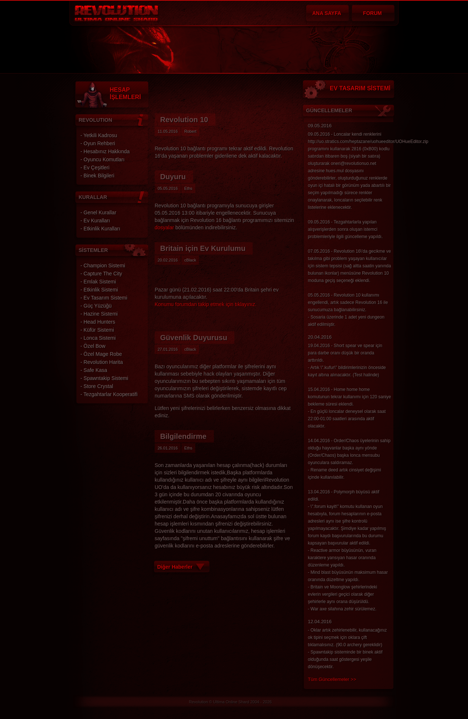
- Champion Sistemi (102, 265)
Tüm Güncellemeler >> (332, 679)
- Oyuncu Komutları (102, 159)
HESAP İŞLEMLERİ (125, 93)
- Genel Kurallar (98, 212)
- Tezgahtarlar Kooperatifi (108, 394)
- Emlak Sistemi (98, 282)
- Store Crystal (96, 386)
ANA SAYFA (326, 13)
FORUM (372, 13)
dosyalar (164, 227)
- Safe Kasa (93, 370)
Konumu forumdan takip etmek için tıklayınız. (206, 304)
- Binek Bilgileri (97, 175)
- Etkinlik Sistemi (99, 290)
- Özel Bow (92, 346)
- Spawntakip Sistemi (104, 378)
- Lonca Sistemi (98, 338)
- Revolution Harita (101, 362)
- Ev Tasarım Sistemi (103, 298)
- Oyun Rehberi (97, 143)
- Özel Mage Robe (101, 354)
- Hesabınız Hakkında (105, 151)
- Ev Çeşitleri (94, 167)
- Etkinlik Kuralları (100, 228)
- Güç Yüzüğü (96, 306)
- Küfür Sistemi (97, 330)
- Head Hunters (97, 322)
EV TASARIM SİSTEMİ (360, 88)
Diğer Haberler (174, 567)
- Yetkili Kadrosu (98, 135)
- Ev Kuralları (95, 220)
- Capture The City (101, 273)
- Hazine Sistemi (99, 314)
